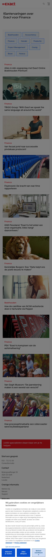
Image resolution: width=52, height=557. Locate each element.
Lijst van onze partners (13, 549)
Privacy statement (20, 545)
